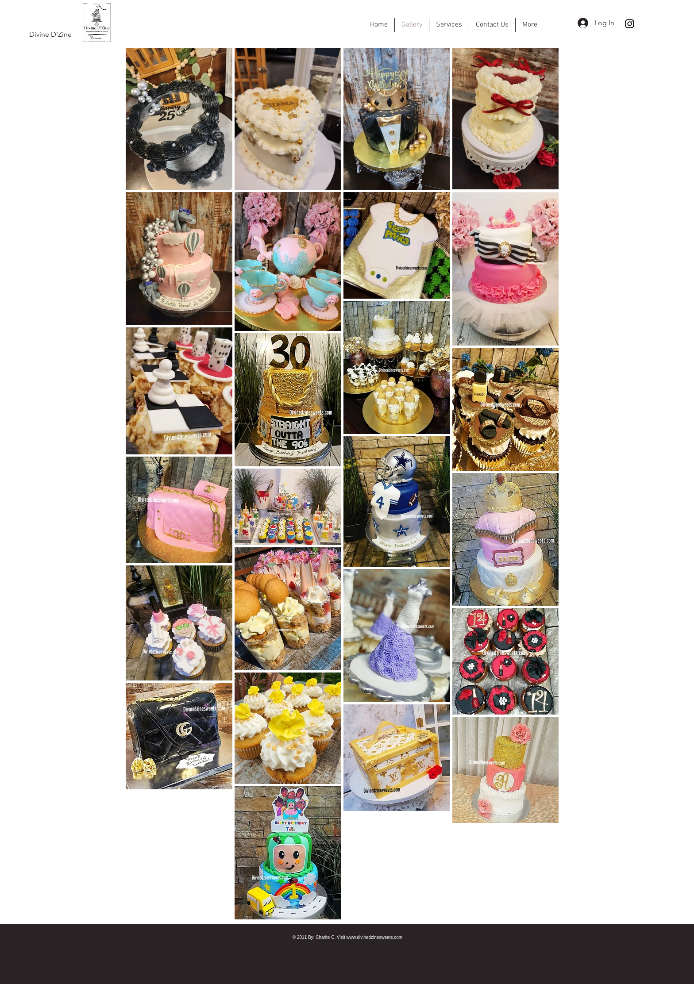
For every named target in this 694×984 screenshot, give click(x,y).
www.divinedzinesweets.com (374, 937)
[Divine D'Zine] (50, 35)
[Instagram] (630, 24)
